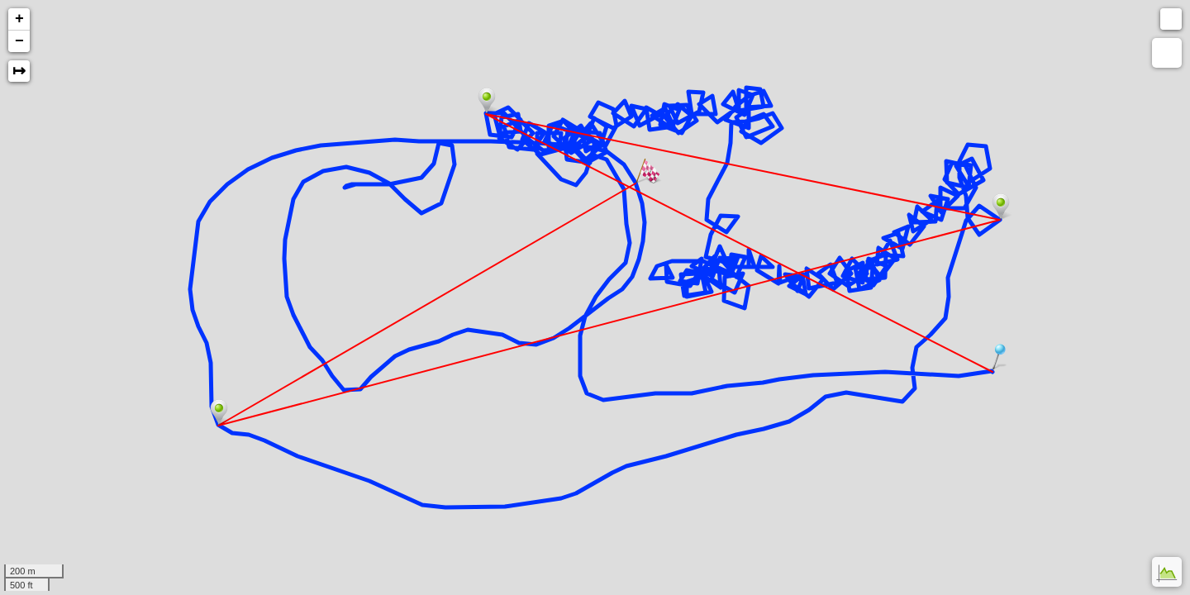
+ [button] (19, 19)
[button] (1171, 19)
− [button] (19, 41)
